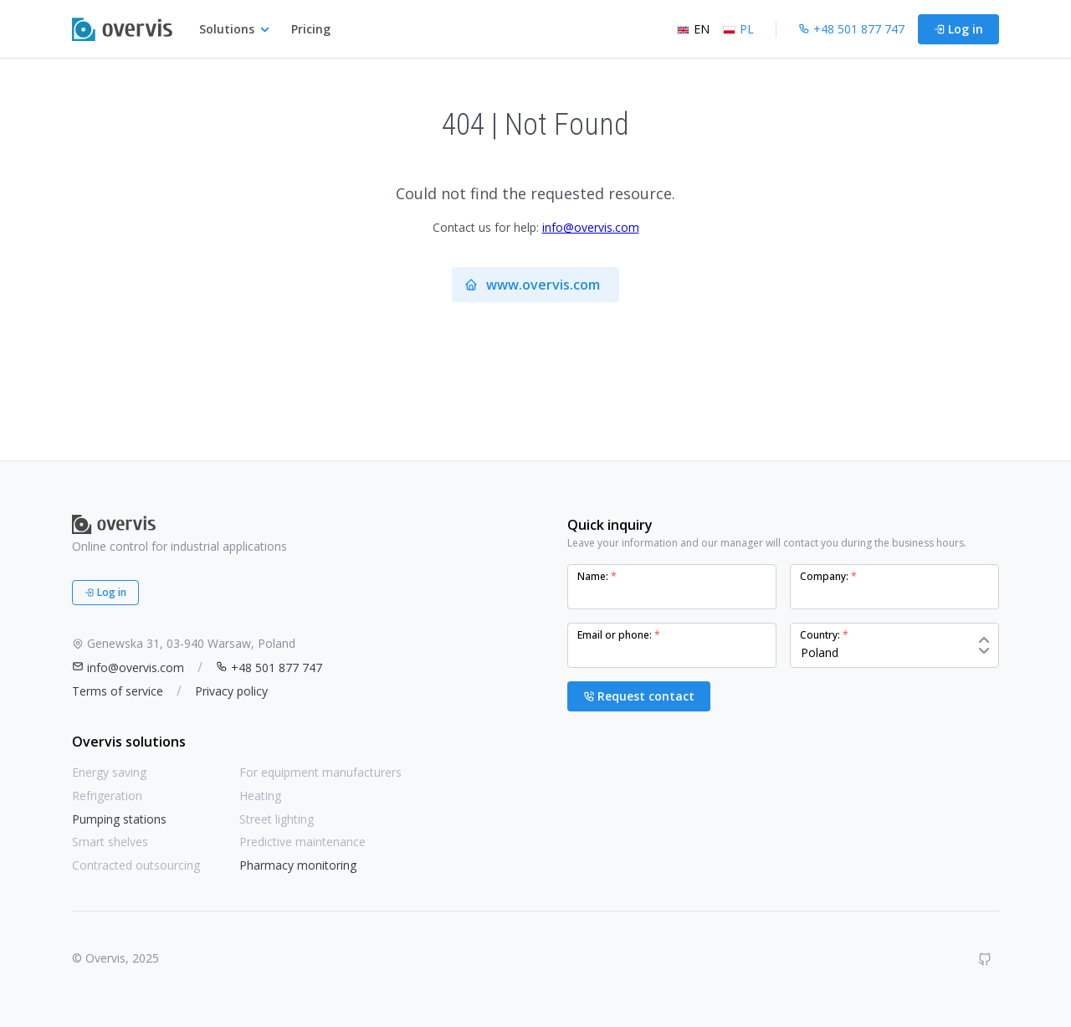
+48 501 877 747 (269, 667)
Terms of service (117, 691)
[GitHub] (985, 959)
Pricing (311, 29)
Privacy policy (231, 691)
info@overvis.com (590, 227)
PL (738, 29)
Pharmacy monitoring (297, 865)
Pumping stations (119, 819)
